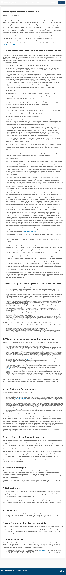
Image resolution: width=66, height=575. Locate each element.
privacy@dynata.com (42, 550)
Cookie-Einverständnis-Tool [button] (29, 231)
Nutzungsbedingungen (9, 570)
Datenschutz (18, 570)
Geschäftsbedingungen (9, 44)
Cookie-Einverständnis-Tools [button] (20, 398)
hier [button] (27, 359)
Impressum (25, 570)
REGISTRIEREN (61, 2)
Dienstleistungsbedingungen (12, 369)
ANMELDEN (53, 2)
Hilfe (2, 570)
